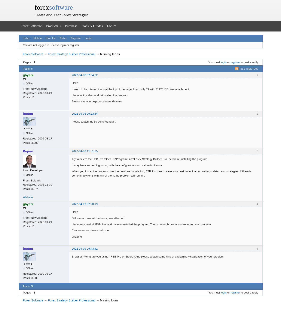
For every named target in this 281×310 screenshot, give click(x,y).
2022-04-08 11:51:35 (85, 151)
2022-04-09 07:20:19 (85, 204)
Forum (111, 26)
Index (26, 38)
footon (28, 113)
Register (75, 38)
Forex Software (31, 26)
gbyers (28, 75)
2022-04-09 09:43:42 (85, 248)
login (223, 62)
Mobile (37, 38)
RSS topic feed (249, 68)
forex (54, 7)
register (235, 62)
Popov (28, 151)
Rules (63, 38)
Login (88, 38)
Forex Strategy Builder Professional (71, 54)
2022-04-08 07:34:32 (85, 75)
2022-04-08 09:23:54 (85, 113)
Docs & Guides (92, 26)
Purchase (71, 26)
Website (28, 197)
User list (51, 38)
